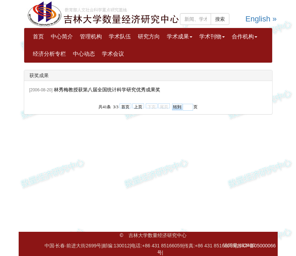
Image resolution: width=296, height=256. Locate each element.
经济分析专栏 (49, 54)
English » (261, 19)
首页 (38, 36)
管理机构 (91, 36)
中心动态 (84, 54)
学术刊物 (212, 36)
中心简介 (62, 36)
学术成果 (179, 36)
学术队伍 (120, 36)
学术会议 (113, 54)
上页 (138, 106)
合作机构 (244, 36)
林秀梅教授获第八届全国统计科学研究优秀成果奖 (107, 89)
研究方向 (149, 36)
